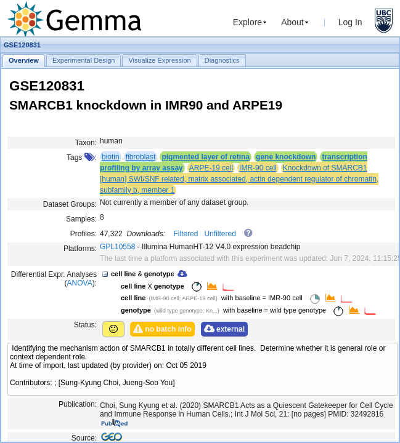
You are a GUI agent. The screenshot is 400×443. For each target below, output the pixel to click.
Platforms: (80, 248)
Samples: (81, 219)
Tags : (82, 157)
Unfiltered (219, 233)
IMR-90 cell (258, 168)
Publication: (78, 404)
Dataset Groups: (70, 204)
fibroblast (141, 157)
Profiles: (83, 233)
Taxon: (86, 142)
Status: (85, 325)
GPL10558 (117, 246)
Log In (350, 22)
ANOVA (79, 283)
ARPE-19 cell (211, 168)
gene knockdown (286, 157)
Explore (247, 22)
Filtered (185, 233)
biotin (111, 157)
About (292, 22)
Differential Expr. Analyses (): (54, 278)
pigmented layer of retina (205, 157)
